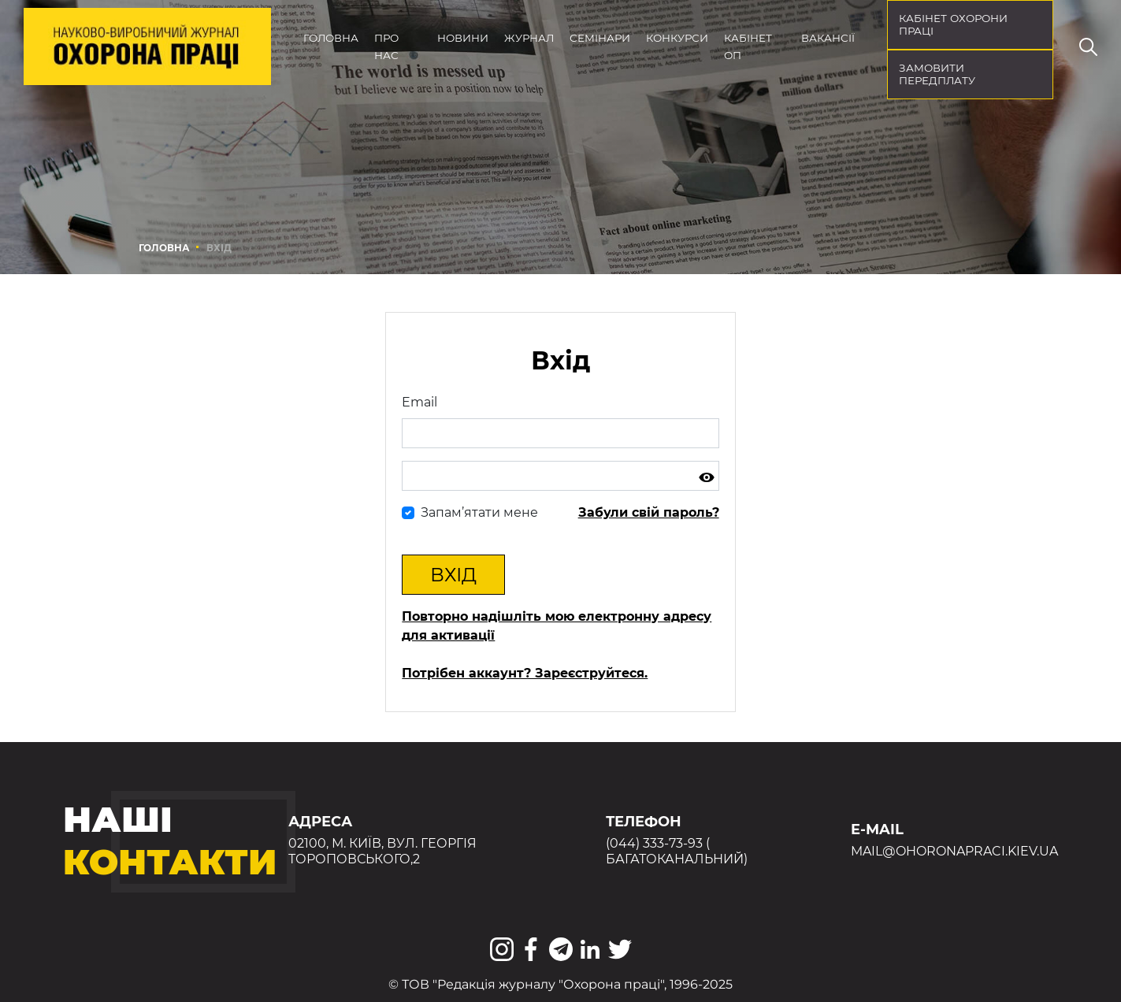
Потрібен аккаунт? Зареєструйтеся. (525, 673)
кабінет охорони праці (953, 24)
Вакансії (828, 38)
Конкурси (677, 38)
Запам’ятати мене (479, 512)
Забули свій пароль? (648, 512)
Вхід (453, 574)
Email (419, 402)
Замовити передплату (937, 74)
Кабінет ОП (748, 46)
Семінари (600, 38)
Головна (330, 38)
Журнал (529, 38)
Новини (462, 38)
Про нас (386, 46)
